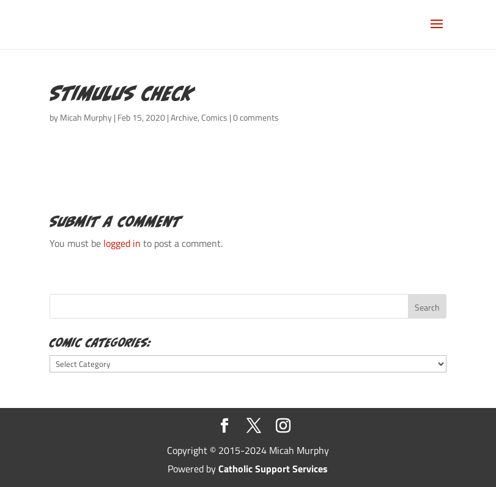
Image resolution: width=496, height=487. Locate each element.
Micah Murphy (86, 117)
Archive (184, 117)
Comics (214, 117)
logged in (122, 243)
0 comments (256, 117)
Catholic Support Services (273, 468)
